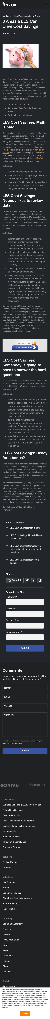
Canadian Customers (13, 924)
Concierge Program (12, 847)
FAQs (5, 966)
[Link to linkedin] (40, 580)
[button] (44, 4)
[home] (9, 4)
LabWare (7, 868)
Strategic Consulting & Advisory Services (22, 805)
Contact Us (8, 972)
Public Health (9, 909)
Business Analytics (12, 837)
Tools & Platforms (11, 862)
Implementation (10, 831)
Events (6, 945)
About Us (7, 929)
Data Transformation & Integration (18, 821)
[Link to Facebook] (33, 580)
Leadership (8, 956)
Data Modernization (12, 816)
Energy (6, 888)
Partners (7, 961)
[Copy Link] (15, 580)
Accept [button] (25, 1013)
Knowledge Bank (11, 940)
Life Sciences (9, 882)
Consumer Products (12, 893)
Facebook (10, 987)
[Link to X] (27, 580)
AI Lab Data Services (13, 810)
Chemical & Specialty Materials (17, 898)
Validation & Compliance (14, 842)
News (5, 951)
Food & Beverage (11, 904)
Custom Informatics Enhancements (19, 826)
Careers (6, 935)
